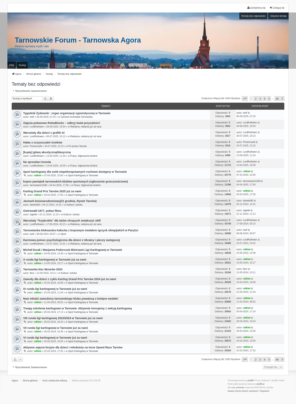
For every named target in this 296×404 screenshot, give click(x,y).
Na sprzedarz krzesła (37, 162)
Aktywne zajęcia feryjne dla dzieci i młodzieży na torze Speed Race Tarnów (72, 347)
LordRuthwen (37, 126)
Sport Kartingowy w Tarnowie (83, 175)
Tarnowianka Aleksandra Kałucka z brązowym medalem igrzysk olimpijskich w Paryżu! (80, 230)
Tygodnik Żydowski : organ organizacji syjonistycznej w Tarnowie (66, 113)
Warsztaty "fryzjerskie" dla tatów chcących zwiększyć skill (62, 220)
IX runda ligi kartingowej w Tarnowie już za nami (55, 288)
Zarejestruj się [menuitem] (256, 7)
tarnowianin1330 (38, 185)
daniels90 (35, 204)
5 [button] (269, 98)
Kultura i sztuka (74, 204)
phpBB (250, 380)
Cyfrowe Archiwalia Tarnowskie (77, 117)
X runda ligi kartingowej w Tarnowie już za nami (54, 259)
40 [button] (277, 98)
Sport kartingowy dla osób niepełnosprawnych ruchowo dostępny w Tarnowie (75, 171)
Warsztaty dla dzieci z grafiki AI (43, 132)
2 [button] (255, 98)
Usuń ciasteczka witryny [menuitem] (54, 380)
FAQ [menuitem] (11, 65)
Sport (63, 234)
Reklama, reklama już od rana (85, 126)
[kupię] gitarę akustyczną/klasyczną (47, 152)
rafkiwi (37, 175)
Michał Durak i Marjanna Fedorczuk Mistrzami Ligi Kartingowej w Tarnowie (72, 249)
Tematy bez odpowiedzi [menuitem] (253, 16)
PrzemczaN (36, 146)
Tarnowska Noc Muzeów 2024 (42, 269)
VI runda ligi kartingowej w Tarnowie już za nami (55, 337)
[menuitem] (242, 391)
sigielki (33, 214)
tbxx (32, 273)
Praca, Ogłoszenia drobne (83, 156)
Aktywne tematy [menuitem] (278, 16)
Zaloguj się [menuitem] (277, 7)
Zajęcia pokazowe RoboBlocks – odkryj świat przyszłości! (61, 123)
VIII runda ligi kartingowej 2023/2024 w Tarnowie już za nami (63, 318)
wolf (32, 117)
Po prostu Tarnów (78, 146)
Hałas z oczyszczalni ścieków (42, 142)
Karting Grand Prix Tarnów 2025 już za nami (52, 191)
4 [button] (264, 98)
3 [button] (260, 98)
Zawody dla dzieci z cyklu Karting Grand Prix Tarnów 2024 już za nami (69, 279)
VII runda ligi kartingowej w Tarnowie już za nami (55, 327)
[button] (245, 98)
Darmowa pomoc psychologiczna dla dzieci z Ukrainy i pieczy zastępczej (71, 240)
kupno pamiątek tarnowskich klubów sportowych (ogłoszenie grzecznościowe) (75, 181)
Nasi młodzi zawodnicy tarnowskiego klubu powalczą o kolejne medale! (70, 298)
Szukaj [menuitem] (22, 65)
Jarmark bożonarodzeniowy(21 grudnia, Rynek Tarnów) (60, 201)
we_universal (238, 387)
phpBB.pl (260, 384)
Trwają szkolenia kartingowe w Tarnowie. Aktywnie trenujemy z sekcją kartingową (77, 308)
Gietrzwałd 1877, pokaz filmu (42, 210)
